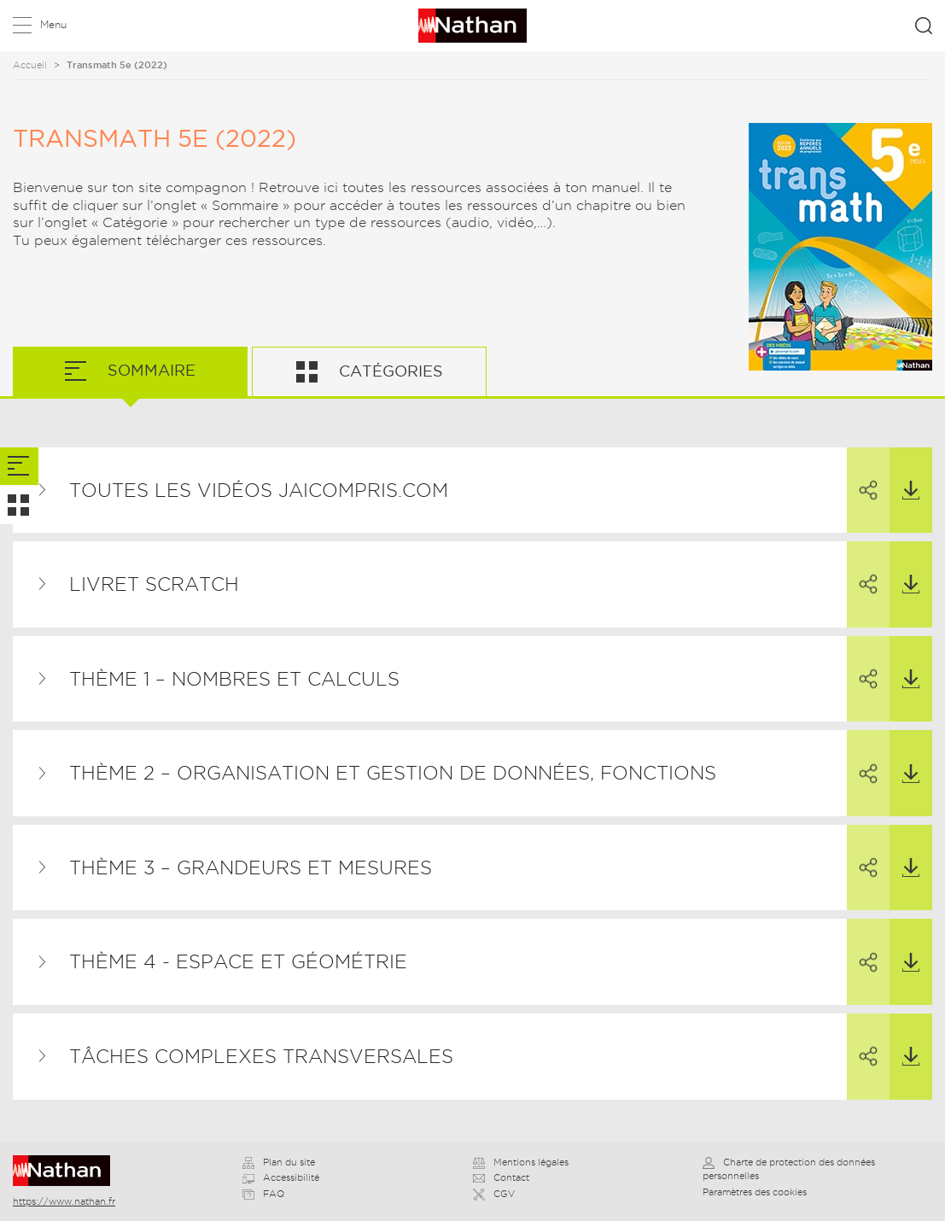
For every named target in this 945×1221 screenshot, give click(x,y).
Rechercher (923, 25)
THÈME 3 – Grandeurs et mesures (250, 867)
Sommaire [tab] (149, 370)
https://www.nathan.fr (64, 1201)
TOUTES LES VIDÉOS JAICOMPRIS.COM (258, 490)
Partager (862, 474)
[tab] (19, 466)
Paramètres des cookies (755, 1192)
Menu (53, 24)
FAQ (263, 1194)
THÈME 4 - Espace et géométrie (238, 961)
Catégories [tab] (389, 371)
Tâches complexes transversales (261, 1056)
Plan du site (278, 1162)
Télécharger (904, 474)
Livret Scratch (154, 584)
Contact (501, 1177)
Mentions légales (521, 1162)
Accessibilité (280, 1177)
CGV (494, 1194)
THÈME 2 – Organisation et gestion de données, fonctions (392, 772)
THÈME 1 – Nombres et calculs (234, 679)
